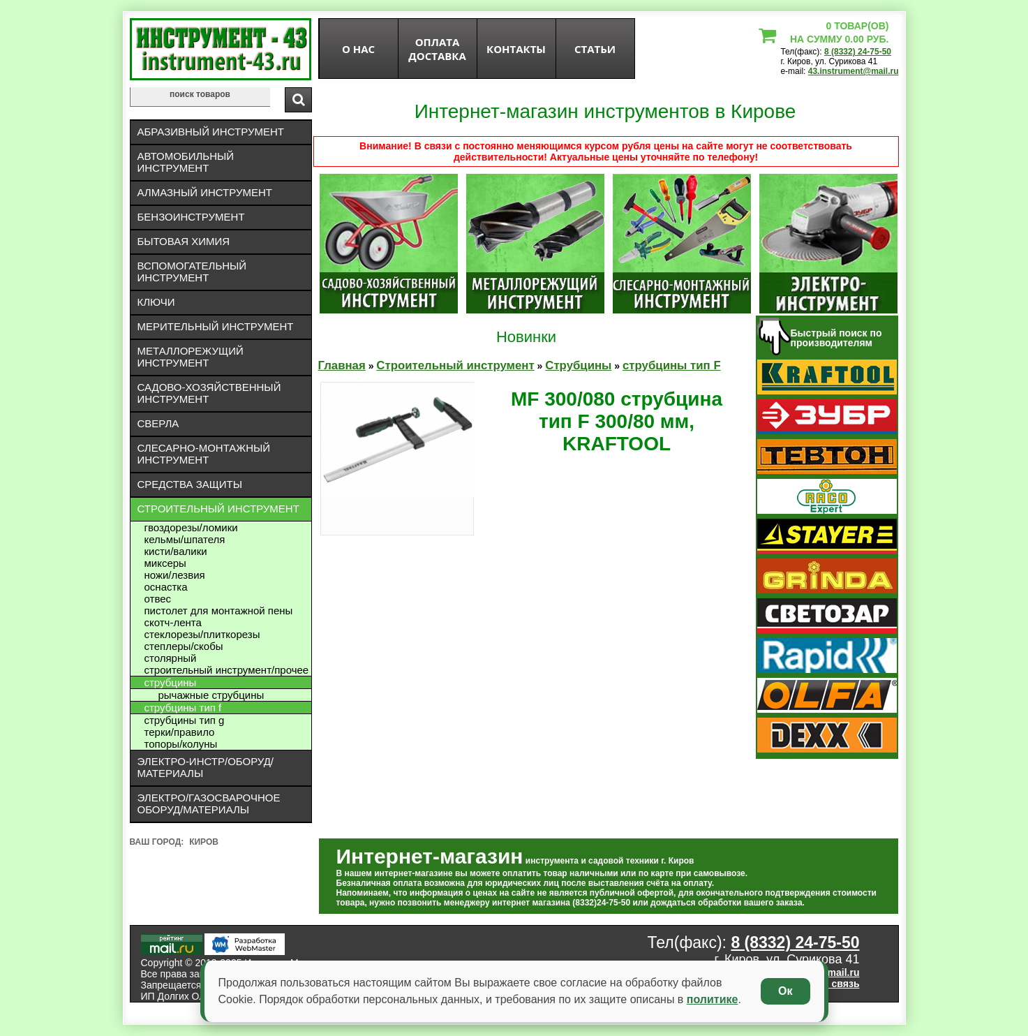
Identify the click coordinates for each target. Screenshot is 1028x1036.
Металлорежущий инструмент (190, 357)
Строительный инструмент (218, 509)
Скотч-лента (173, 622)
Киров (203, 842)
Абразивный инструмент (210, 132)
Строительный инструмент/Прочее (226, 670)
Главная (342, 365)
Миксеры (165, 563)
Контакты (516, 49)
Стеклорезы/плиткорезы (202, 634)
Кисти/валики (175, 551)
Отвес (158, 599)
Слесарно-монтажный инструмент (204, 454)
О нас (358, 49)
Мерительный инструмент (215, 326)
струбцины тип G (184, 720)
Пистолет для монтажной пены (218, 610)
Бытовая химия (183, 241)
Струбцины (170, 682)
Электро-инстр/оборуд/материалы (205, 767)
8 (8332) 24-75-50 (857, 52)
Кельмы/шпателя (184, 539)
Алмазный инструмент (204, 192)
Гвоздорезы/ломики (191, 527)
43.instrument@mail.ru (853, 71)
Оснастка (166, 587)
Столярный (170, 658)
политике (712, 999)
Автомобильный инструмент (185, 162)
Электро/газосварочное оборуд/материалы (209, 803)
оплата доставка (437, 49)
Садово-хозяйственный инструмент (209, 393)
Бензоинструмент (191, 217)
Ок (785, 991)
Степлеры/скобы (183, 646)
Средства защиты (190, 484)
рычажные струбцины (211, 695)
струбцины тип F (183, 707)
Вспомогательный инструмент (192, 271)
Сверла (158, 423)
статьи (595, 49)
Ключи (156, 302)
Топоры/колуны (181, 744)
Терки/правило (179, 732)
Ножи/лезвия (174, 575)
